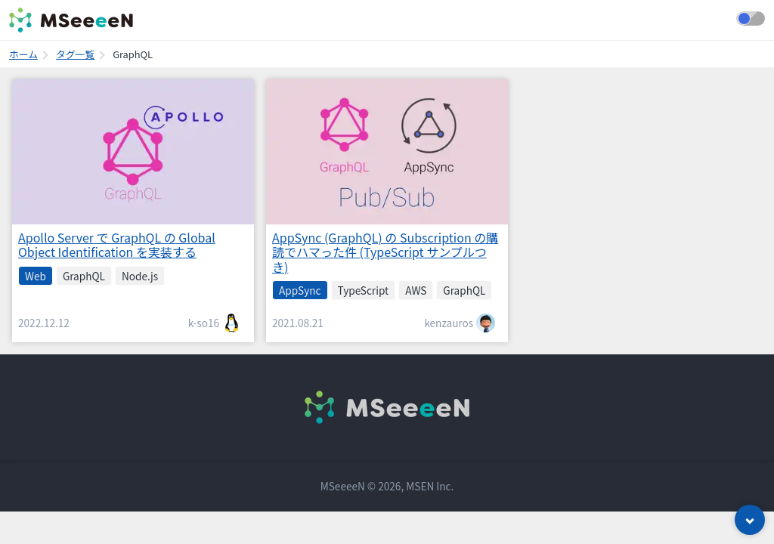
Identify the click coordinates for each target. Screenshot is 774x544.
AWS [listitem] (415, 290)
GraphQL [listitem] (84, 275)
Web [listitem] (35, 275)
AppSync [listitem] (300, 290)
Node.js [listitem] (140, 275)
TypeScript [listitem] (363, 290)
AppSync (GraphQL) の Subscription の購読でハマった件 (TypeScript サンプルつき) (385, 251)
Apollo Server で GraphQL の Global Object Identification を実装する (116, 244)
